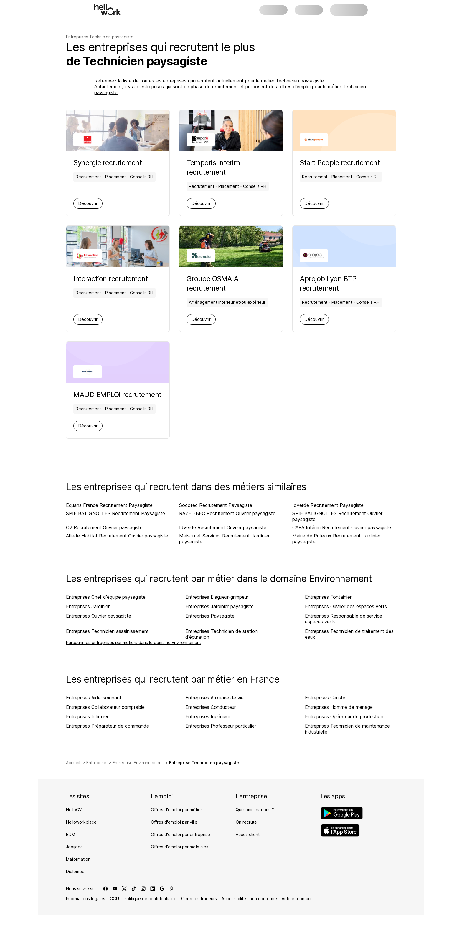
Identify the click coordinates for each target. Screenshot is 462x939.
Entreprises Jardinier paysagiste (219, 606)
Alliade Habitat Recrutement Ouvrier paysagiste (117, 536)
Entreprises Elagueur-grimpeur (216, 597)
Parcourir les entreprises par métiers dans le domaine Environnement (133, 642)
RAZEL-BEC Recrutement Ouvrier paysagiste (227, 513)
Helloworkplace (81, 821)
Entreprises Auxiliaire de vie (214, 698)
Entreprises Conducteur (210, 707)
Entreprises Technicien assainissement (107, 631)
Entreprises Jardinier (88, 606)
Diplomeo (75, 871)
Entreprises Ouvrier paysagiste (98, 616)
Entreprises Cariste (325, 698)
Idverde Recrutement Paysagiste (328, 505)
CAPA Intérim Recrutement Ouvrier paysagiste (341, 527)
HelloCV (74, 809)
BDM (70, 834)
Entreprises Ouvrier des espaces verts (346, 606)
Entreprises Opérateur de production (344, 716)
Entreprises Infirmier (87, 716)
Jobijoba (74, 846)
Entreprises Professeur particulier (220, 726)
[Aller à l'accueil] (107, 9)
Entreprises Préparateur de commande (107, 726)
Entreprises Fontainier (328, 597)
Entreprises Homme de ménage (339, 707)
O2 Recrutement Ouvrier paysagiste (104, 527)
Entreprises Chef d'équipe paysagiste (106, 597)
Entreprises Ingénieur (207, 716)
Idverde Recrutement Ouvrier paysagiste (222, 527)
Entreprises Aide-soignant (93, 698)
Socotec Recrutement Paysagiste (215, 505)
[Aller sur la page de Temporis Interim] (231, 167)
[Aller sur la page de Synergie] (114, 162)
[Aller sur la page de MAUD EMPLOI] (117, 394)
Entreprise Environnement (138, 762)
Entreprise (96, 762)
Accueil (73, 762)
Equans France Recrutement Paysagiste (109, 505)
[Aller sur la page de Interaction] (114, 278)
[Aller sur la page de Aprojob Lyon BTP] (344, 283)
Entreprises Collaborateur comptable (105, 707)
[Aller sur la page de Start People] (341, 162)
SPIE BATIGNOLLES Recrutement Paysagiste (115, 513)
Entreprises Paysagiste (210, 616)
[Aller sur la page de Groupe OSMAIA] (231, 283)
